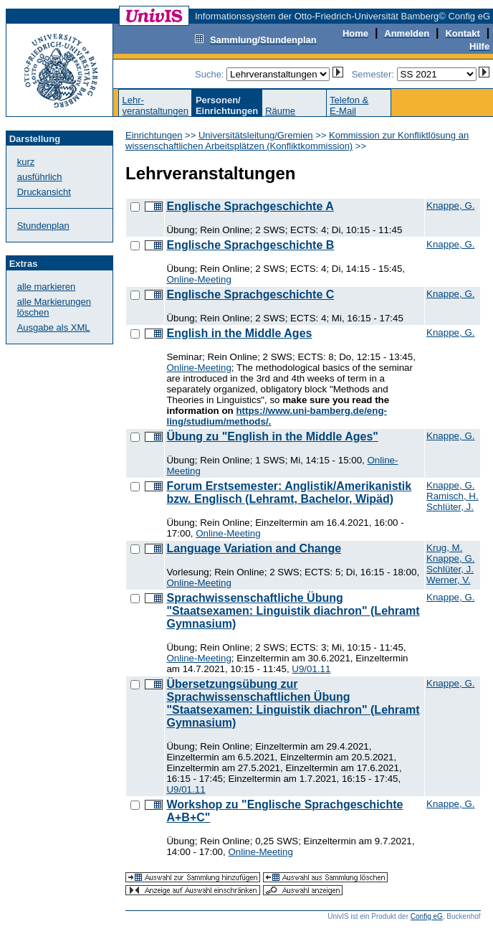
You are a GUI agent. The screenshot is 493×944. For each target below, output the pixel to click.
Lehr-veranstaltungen (155, 105)
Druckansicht (44, 192)
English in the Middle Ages (239, 333)
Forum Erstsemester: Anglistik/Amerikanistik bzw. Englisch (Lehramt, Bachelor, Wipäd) (288, 492)
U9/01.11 (311, 669)
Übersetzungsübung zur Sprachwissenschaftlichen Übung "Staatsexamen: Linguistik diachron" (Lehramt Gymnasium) (292, 703)
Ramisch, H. (452, 496)
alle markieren (46, 286)
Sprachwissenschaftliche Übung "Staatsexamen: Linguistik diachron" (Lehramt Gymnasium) (292, 611)
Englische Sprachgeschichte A (249, 206)
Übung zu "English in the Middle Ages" (272, 436)
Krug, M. (444, 547)
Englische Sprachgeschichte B (250, 245)
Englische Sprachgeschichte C (250, 294)
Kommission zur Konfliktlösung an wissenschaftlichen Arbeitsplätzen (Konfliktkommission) (297, 140)
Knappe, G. (450, 205)
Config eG (427, 916)
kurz (26, 161)
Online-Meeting (198, 279)
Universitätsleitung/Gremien (255, 135)
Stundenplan (43, 225)
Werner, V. (448, 580)
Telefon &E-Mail (349, 105)
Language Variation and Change (253, 548)
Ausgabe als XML (53, 327)
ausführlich (39, 176)
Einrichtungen (154, 135)
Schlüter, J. (450, 506)
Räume (280, 110)
